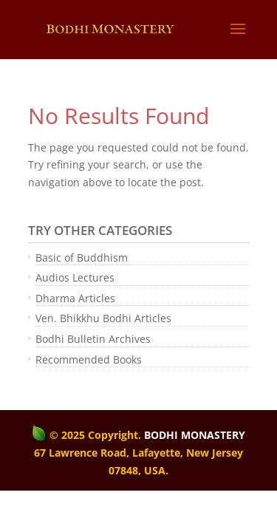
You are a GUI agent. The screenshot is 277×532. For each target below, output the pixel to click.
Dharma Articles (75, 298)
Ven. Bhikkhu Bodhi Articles (103, 318)
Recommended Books (88, 359)
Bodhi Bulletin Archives (93, 339)
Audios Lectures (74, 277)
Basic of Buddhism (81, 257)
